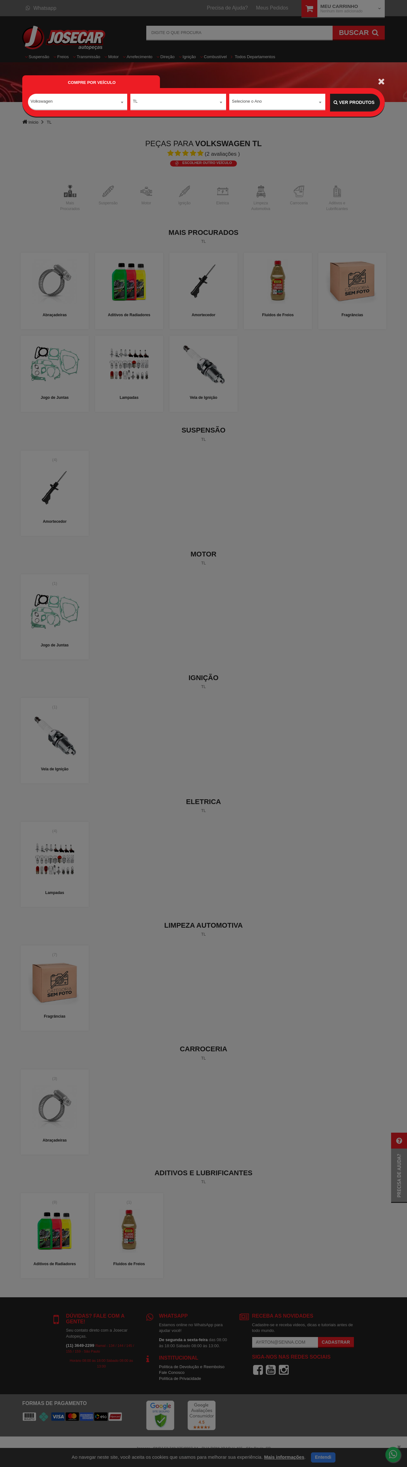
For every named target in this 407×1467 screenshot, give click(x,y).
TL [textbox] (135, 102)
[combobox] (77, 103)
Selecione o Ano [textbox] (247, 102)
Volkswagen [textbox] (41, 102)
